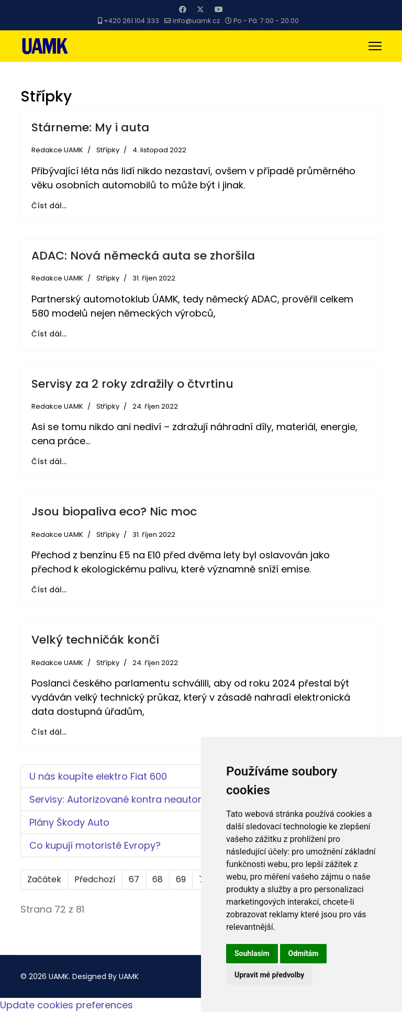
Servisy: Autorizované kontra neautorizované (133, 799)
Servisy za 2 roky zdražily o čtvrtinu (132, 384)
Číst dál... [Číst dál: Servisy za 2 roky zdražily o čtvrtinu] (48, 461)
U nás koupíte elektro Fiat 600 (98, 776)
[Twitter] (200, 9)
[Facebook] (182, 9)
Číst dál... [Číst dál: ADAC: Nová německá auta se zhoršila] (48, 334)
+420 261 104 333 (131, 20)
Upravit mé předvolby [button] (269, 975)
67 (134, 879)
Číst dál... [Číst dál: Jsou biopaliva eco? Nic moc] (48, 589)
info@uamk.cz (196, 20)
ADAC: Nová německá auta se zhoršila (143, 256)
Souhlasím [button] (252, 953)
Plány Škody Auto (69, 822)
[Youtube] (219, 9)
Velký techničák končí (95, 640)
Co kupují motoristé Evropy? (95, 845)
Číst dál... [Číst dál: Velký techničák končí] (48, 732)
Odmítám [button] (303, 953)
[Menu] (375, 46)
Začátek (44, 879)
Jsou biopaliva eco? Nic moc (114, 511)
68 (157, 879)
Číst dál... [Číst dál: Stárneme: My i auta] (48, 205)
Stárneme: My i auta (90, 127)
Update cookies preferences (66, 1004)
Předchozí (95, 879)
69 (181, 879)
